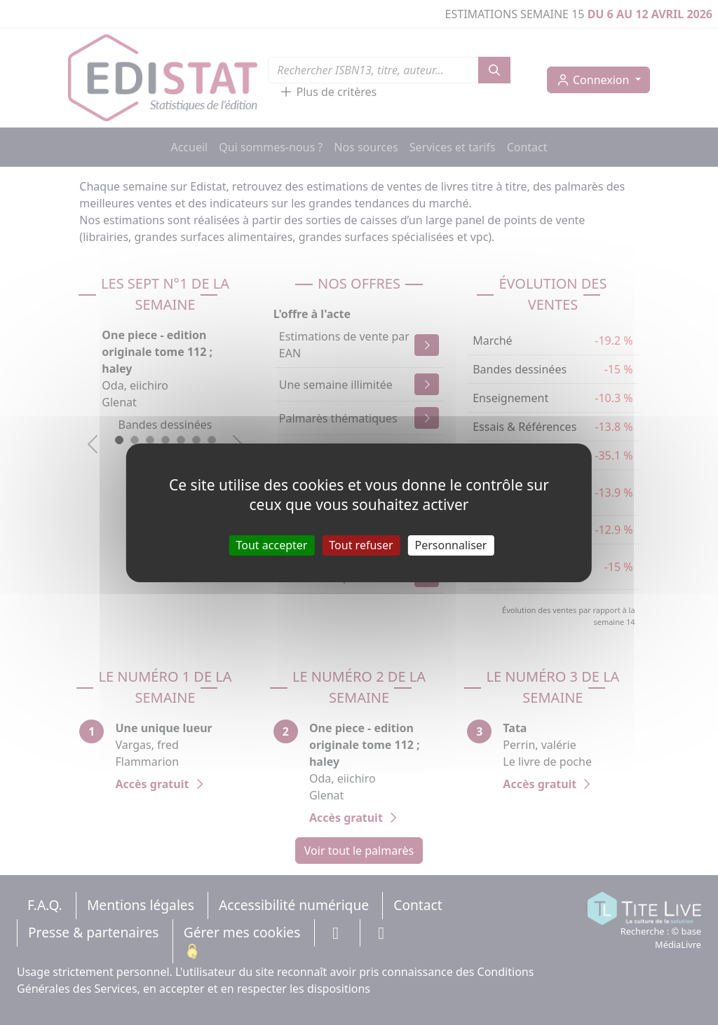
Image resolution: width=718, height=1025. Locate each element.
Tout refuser (361, 544)
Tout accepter (272, 544)
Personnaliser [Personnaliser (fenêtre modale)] (451, 544)
